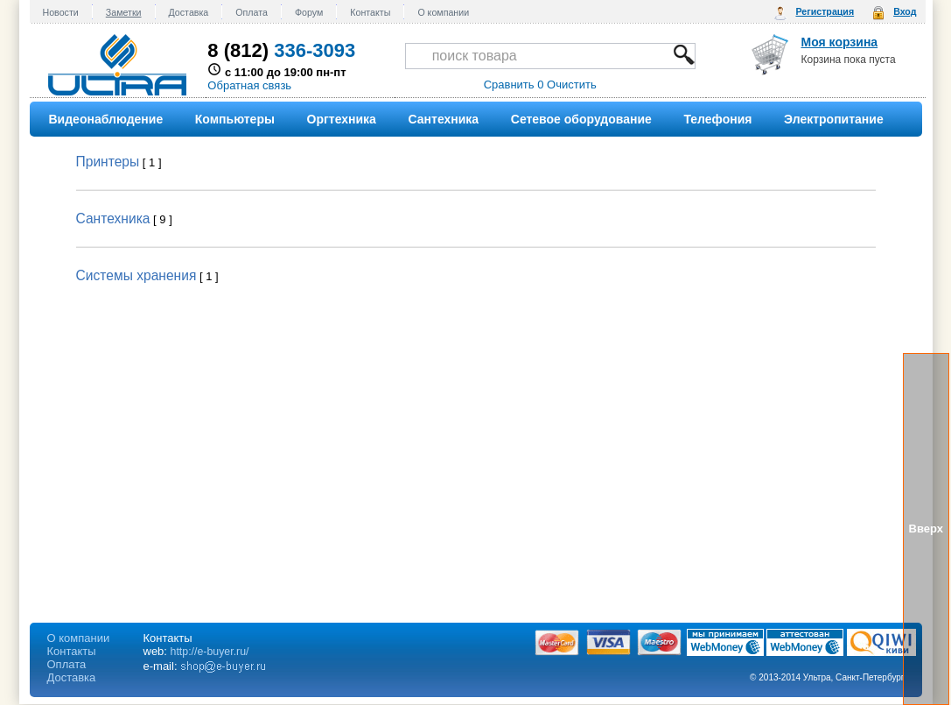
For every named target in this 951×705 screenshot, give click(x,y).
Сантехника (113, 218)
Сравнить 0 (514, 84)
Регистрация (824, 11)
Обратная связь (249, 85)
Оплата (251, 12)
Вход (904, 11)
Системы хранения (136, 275)
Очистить (572, 84)
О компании (443, 12)
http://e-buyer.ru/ (210, 651)
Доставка (189, 12)
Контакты (370, 12)
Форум (309, 12)
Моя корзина (839, 42)
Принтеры (108, 161)
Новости (61, 12)
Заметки (124, 12)
